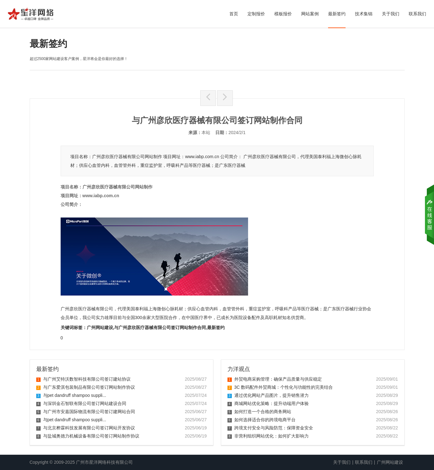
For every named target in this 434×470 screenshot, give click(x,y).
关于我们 (390, 13)
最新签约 (337, 13)
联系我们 (417, 13)
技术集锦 (363, 13)
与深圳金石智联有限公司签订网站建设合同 (81, 403)
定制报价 (256, 13)
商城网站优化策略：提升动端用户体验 (268, 403)
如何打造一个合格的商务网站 (259, 411)
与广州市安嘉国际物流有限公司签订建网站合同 (85, 411)
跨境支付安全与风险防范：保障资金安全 (270, 427)
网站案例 (310, 13)
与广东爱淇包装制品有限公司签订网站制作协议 (85, 387)
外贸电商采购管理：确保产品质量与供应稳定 (274, 379)
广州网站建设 (390, 462)
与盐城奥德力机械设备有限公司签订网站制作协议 (87, 435)
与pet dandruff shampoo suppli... (71, 395)
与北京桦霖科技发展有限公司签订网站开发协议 (85, 427)
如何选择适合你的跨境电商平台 (261, 419)
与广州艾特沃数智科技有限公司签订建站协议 (83, 379)
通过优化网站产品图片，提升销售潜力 (268, 395)
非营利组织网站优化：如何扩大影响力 (268, 435)
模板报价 (283, 13)
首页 (233, 13)
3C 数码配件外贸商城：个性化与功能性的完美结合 (280, 387)
